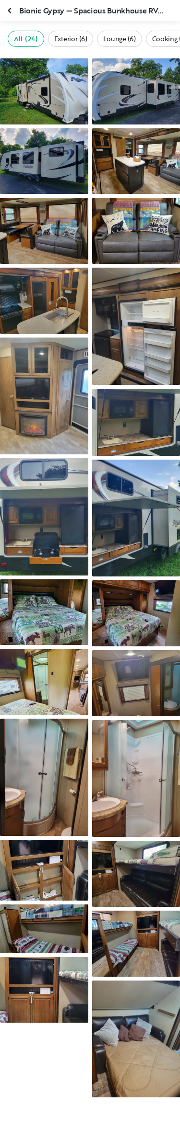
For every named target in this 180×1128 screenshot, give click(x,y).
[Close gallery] (10, 10)
